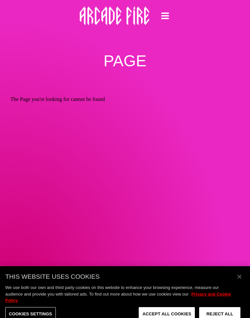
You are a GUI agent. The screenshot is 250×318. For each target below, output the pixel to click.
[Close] (239, 279)
